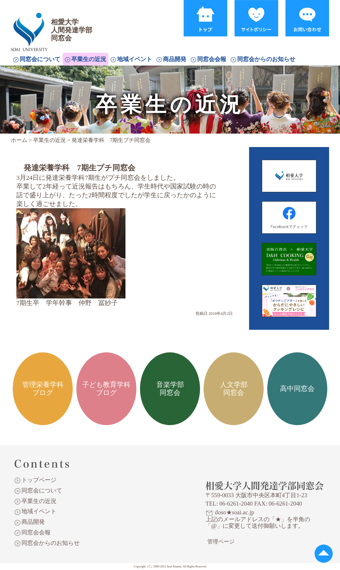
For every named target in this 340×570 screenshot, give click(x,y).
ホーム (19, 140)
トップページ (38, 480)
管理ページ (221, 542)
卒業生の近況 (88, 59)
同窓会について (40, 59)
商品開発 (174, 59)
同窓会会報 (211, 59)
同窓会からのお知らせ (266, 59)
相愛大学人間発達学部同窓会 (30, 24)
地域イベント (134, 59)
